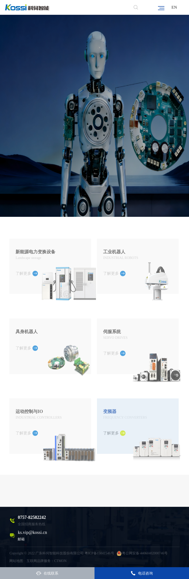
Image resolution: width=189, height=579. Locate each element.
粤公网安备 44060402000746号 (142, 553)
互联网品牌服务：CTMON (47, 561)
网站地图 (16, 561)
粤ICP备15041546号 (99, 553)
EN (174, 7)
